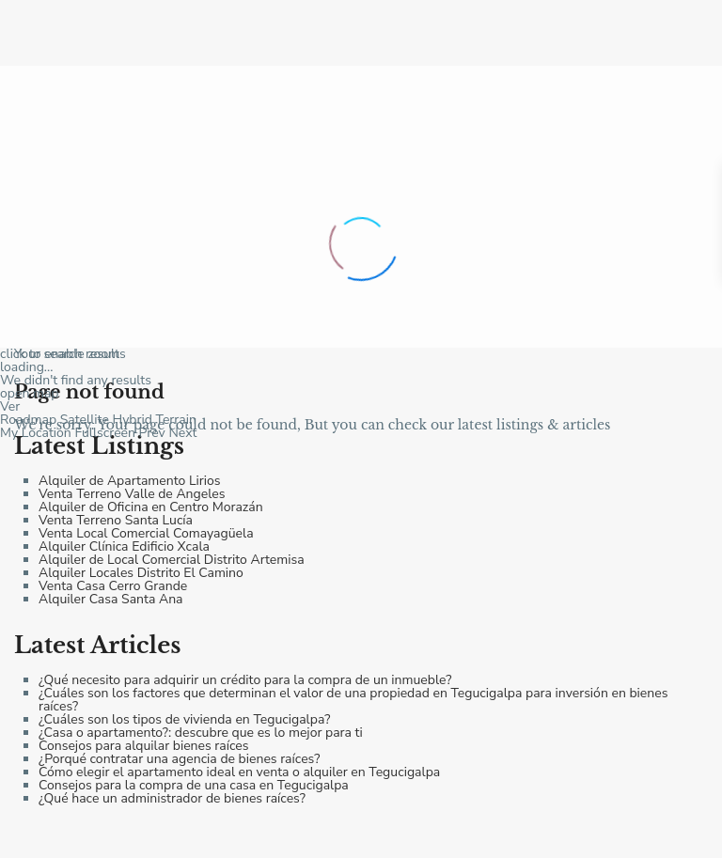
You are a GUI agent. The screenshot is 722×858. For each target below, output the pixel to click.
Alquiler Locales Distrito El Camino (141, 573)
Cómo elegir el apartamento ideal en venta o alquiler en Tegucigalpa (239, 772)
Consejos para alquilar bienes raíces (143, 746)
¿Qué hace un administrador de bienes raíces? (172, 798)
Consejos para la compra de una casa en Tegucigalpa (194, 785)
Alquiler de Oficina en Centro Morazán (151, 507)
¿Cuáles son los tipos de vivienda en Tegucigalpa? (184, 719)
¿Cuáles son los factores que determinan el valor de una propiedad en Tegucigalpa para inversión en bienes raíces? (353, 699)
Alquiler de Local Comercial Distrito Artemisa (172, 560)
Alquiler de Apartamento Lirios (130, 481)
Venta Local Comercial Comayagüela (146, 533)
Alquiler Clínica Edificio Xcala (124, 546)
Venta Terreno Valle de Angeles (132, 494)
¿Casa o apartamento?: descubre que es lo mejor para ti (201, 732)
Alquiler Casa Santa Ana (111, 599)
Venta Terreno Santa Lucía (116, 520)
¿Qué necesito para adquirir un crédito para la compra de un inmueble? (245, 680)
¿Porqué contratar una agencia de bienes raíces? (179, 759)
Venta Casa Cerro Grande (113, 586)
